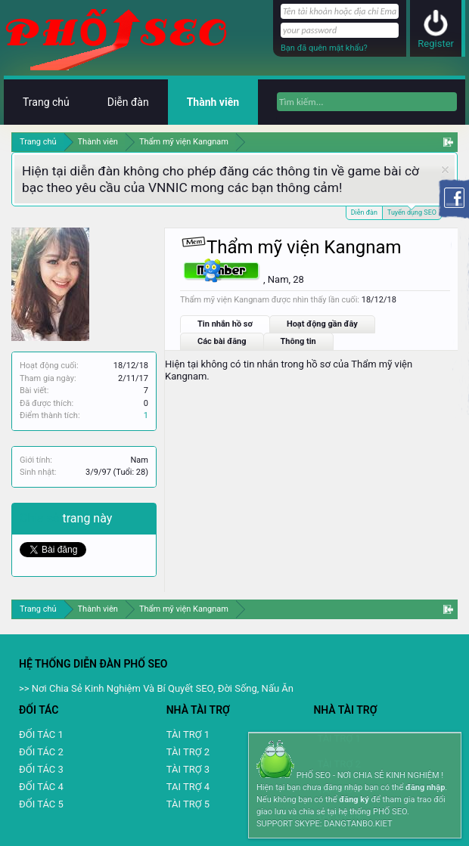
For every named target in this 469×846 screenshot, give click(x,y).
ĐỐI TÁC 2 (41, 752)
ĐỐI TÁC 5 (41, 804)
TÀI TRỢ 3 (188, 769)
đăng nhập (425, 787)
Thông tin (298, 341)
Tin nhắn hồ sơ (225, 324)
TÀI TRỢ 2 (188, 752)
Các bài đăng (222, 341)
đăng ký (353, 799)
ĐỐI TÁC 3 (41, 769)
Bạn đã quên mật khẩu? (324, 48)
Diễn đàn (364, 212)
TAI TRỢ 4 (188, 786)
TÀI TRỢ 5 (188, 804)
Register (436, 43)
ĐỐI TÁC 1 (41, 734)
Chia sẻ (41, 518)
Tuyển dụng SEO (411, 211)
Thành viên (213, 102)
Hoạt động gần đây (322, 324)
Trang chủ (46, 102)
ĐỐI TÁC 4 (41, 786)
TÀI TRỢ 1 (188, 734)
